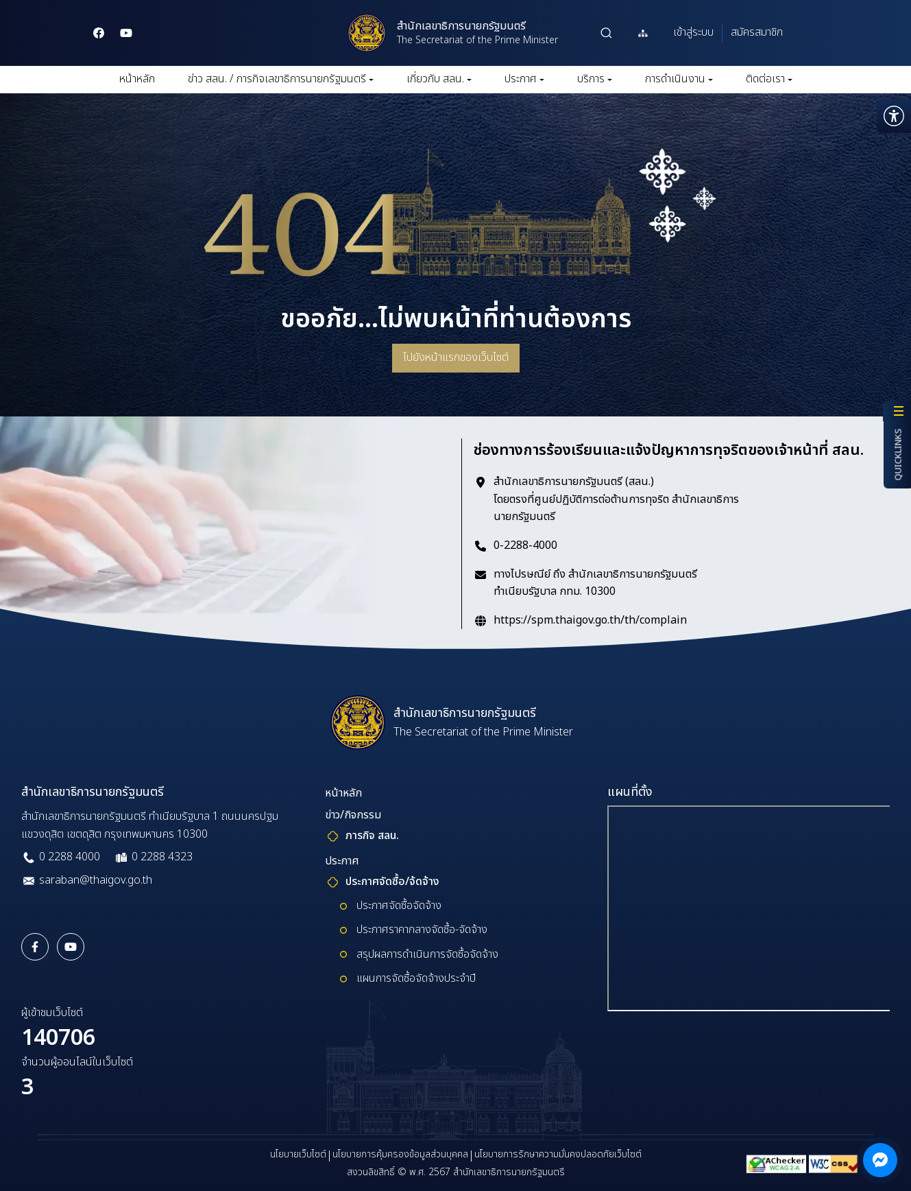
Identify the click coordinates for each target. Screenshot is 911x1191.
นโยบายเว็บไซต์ (298, 1154)
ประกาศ (524, 79)
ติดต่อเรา (769, 79)
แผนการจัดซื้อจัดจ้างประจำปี (416, 978)
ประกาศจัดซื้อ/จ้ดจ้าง (392, 881)
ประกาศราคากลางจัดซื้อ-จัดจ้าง (421, 929)
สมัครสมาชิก (757, 32)
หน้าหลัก (137, 79)
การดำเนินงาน (679, 79)
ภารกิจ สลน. (372, 835)
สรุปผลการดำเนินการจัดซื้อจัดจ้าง (427, 954)
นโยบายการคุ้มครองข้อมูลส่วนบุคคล (400, 1154)
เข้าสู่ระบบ (693, 32)
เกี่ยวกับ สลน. (439, 79)
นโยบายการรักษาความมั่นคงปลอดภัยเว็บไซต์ (558, 1154)
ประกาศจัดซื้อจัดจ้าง (398, 905)
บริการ (594, 79)
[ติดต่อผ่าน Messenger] (880, 1160)
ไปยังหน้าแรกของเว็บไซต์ (456, 357)
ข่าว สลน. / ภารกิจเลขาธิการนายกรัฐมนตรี (281, 79)
